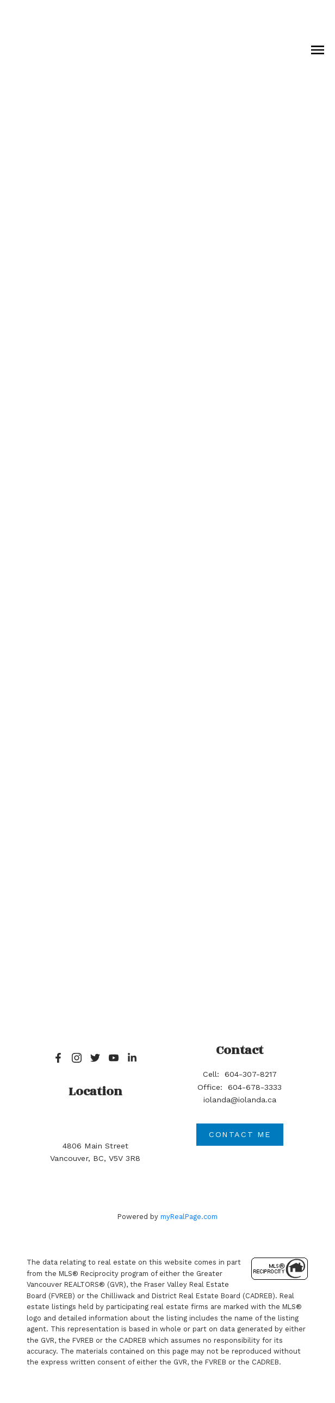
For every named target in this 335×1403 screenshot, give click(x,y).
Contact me (240, 1134)
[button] (58, 1058)
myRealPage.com (189, 1216)
